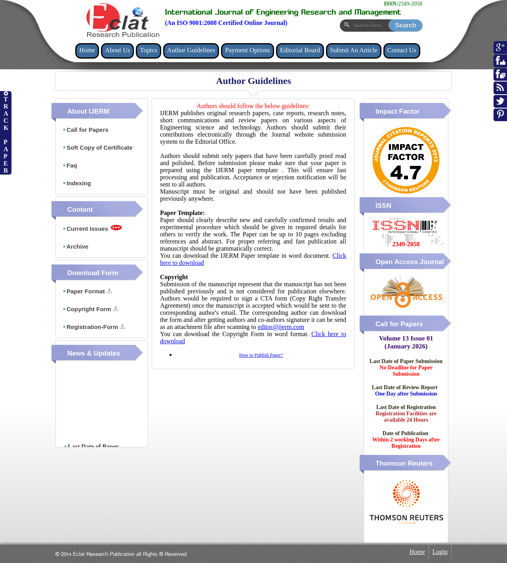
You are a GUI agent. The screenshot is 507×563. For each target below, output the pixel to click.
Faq (70, 165)
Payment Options (247, 50)
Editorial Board (300, 50)
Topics (148, 50)
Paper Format (87, 291)
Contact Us (401, 50)
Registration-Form (94, 326)
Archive (75, 246)
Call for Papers (86, 129)
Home (87, 50)
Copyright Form (90, 309)
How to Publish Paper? (261, 355)
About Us (117, 50)
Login (440, 551)
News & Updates (93, 353)
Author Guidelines (191, 50)
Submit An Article (353, 50)
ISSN (383, 205)
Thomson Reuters (404, 463)
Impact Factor (397, 111)
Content (80, 209)
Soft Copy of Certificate (98, 147)
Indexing (77, 183)
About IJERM (88, 111)
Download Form (92, 273)
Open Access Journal (409, 262)
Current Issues (93, 228)
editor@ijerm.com (281, 326)
